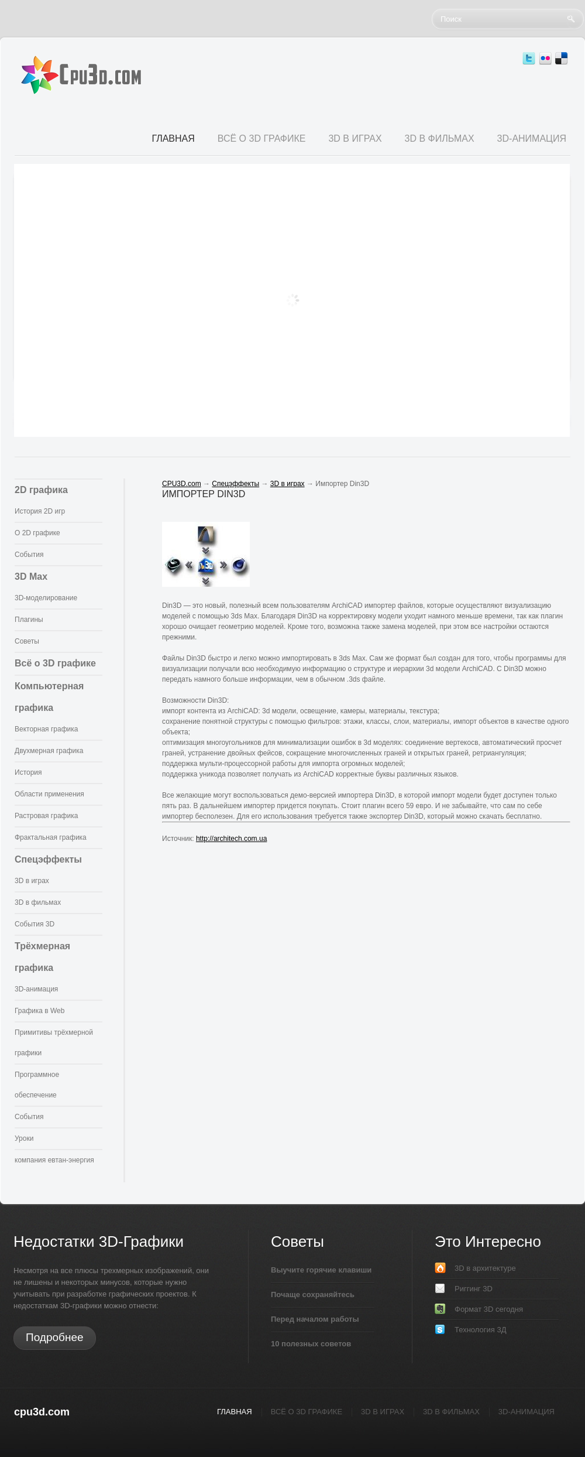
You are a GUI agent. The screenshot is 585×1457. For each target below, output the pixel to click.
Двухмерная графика (49, 751)
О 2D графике (37, 533)
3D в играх (32, 881)
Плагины (29, 619)
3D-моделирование (46, 598)
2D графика (41, 490)
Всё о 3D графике (55, 663)
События (29, 554)
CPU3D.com (181, 484)
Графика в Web (39, 1011)
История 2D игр (40, 511)
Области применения (49, 794)
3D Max (31, 577)
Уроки (24, 1138)
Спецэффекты (48, 859)
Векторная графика (46, 729)
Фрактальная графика (51, 837)
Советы (27, 641)
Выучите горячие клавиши (321, 1270)
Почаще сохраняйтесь (313, 1294)
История (28, 772)
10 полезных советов (311, 1343)
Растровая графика (46, 816)
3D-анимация (36, 989)
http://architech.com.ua (231, 838)
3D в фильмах (38, 902)
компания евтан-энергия (54, 1160)
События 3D (34, 924)
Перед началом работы (315, 1319)
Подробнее (55, 1337)
